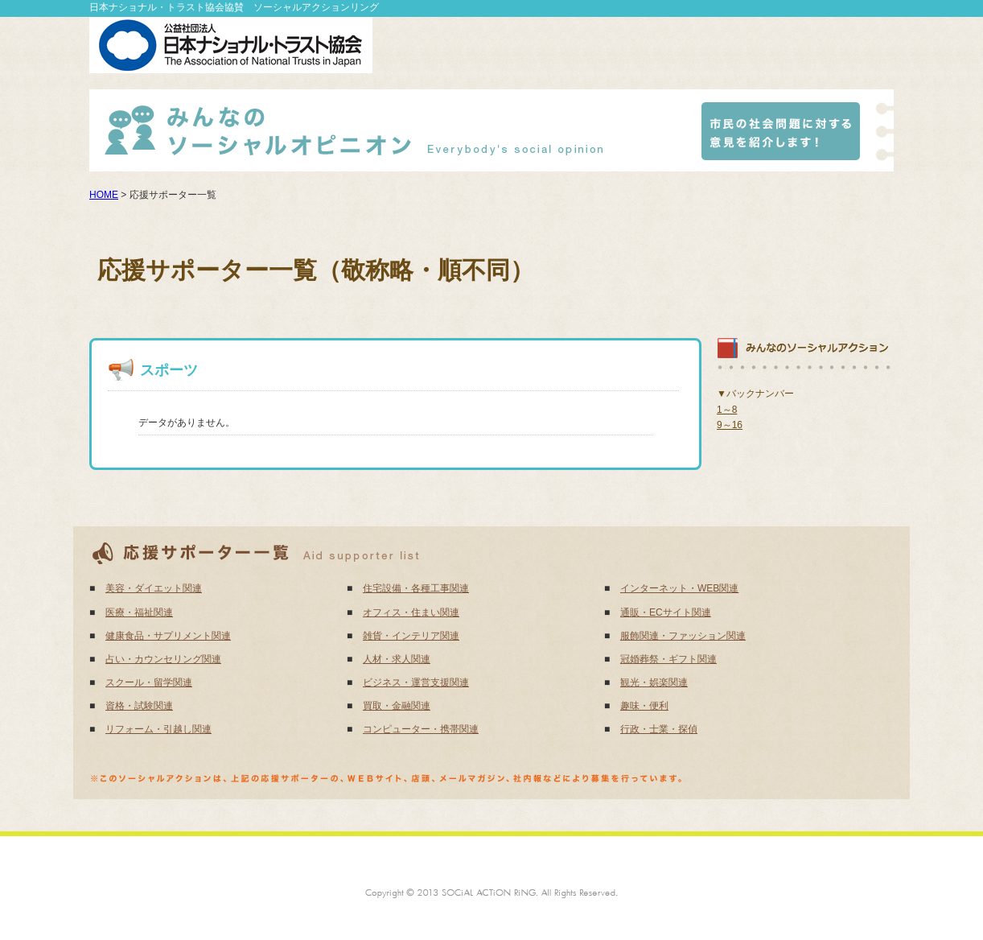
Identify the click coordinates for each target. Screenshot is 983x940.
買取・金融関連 (396, 705)
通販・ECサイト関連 (665, 612)
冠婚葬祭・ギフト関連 (668, 659)
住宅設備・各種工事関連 (416, 588)
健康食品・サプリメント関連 (168, 635)
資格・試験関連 (139, 705)
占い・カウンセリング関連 (163, 659)
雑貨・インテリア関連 (411, 635)
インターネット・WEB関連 (679, 588)
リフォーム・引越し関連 (158, 729)
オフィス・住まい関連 (411, 612)
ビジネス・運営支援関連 (416, 682)
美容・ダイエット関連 (153, 588)
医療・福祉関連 (139, 612)
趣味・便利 (644, 705)
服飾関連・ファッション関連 (683, 635)
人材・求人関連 (396, 659)
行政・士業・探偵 (658, 729)
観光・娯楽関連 (654, 682)
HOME (103, 194)
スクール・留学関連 (148, 682)
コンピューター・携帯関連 (421, 729)
